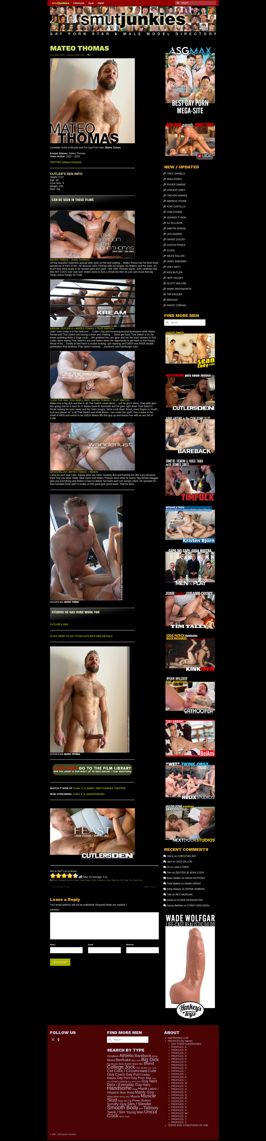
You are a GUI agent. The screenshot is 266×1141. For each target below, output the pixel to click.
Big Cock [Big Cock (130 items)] (136, 1060)
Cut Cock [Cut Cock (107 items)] (152, 1068)
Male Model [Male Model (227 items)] (127, 1092)
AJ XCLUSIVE (175, 223)
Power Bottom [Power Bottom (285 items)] (141, 1100)
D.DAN (171, 250)
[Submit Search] (177, 3)
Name (53, 945)
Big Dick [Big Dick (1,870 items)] (150, 1059)
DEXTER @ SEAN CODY (190, 872)
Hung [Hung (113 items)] (135, 1089)
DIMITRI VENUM (176, 228)
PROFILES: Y (178, 1119)
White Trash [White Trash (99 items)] (124, 1116)
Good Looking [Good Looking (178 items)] (119, 1081)
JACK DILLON (184, 861)
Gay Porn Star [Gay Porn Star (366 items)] (141, 1078)
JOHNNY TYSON (176, 217)
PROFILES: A (178, 1047)
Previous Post (61, 886)
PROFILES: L (178, 1080)
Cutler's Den (79, 55)
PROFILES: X (178, 1116)
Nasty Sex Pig (117, 880)
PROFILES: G (179, 1065)
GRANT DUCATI (176, 239)
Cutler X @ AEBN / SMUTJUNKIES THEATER (99, 788)
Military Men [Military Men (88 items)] (125, 1097)
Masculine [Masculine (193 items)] (113, 1096)
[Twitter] (53, 1039)
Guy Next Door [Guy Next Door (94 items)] (134, 1082)
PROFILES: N (179, 1086)
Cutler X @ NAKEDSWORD (89, 794)
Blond (76, 880)
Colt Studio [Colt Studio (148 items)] (141, 1067)
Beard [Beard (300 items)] (111, 1060)
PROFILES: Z (178, 1122)
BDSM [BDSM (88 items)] (154, 1056)
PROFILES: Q (179, 1095)
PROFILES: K (178, 1077)
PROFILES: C (179, 1053)
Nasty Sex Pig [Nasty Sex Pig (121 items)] (124, 1101)
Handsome (101, 880)
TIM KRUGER (174, 294)
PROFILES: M (179, 1083)
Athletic (55, 880)
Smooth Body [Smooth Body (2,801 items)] (122, 1107)
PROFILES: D (179, 1056)
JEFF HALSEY (175, 277)
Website (130, 945)
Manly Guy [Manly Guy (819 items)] (144, 1092)
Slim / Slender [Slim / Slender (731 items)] (139, 1104)
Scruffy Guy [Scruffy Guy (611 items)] (117, 1104)
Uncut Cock (137, 880)
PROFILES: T (178, 1104)
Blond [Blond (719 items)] (149, 1063)
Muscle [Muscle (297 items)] (135, 1096)
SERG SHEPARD (176, 261)
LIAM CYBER (181, 867)
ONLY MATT (174, 266)
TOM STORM (174, 212)
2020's (62, 55)
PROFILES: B (178, 1050)
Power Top (128, 880)
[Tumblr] (58, 1039)
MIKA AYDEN (174, 179)
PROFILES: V (178, 1110)
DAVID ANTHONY (195, 878)
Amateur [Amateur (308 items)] (113, 1056)
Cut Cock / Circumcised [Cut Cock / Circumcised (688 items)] (127, 1071)
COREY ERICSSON (198, 905)
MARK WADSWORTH (179, 288)
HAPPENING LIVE (178, 1038)
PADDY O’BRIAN (176, 305)
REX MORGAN (184, 894)
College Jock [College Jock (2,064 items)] (121, 1067)
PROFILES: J (178, 1074)
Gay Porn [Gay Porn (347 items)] (123, 1078)
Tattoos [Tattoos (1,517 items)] (150, 1107)
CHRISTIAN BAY (187, 856)
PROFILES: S (178, 1101)
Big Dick (70, 880)
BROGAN (172, 299)
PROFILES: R (179, 1098)
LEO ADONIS (174, 234)
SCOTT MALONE (176, 283)
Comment (55, 910)
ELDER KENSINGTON (190, 900)
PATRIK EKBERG (195, 889)
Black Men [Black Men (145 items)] (137, 1064)
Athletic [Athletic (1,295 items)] (126, 1055)
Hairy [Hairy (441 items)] (147, 1085)
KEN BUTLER (174, 272)
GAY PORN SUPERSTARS (186, 1044)
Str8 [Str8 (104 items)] (141, 1109)
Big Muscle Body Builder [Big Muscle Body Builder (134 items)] (119, 1064)
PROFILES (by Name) (180, 1041)
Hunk (109, 880)
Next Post (149, 886)
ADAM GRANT (193, 883)
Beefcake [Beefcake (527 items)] (123, 1060)
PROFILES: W (179, 1113)
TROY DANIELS (176, 173)
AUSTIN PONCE (176, 245)
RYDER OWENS (176, 184)
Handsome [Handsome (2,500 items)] (119, 1088)
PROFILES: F (178, 1062)
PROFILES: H (179, 1068)
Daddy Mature (85, 880)
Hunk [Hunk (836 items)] (142, 1088)
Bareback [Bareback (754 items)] (143, 1056)
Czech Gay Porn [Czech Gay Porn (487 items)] (128, 1074)
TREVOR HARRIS (177, 195)
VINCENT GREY (176, 190)
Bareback (62, 880)
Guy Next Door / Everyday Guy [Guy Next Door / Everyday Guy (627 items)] (132, 1083)
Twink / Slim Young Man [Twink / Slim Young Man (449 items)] (125, 1112)
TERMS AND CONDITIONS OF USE (188, 1125)
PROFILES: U (179, 1107)
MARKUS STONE (177, 201)
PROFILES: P (178, 1092)
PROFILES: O (179, 1089)
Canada (69, 55)
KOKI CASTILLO (176, 206)
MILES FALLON (176, 255)
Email (91, 945)
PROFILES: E (178, 1059)
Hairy (94, 880)
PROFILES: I (178, 1071)
